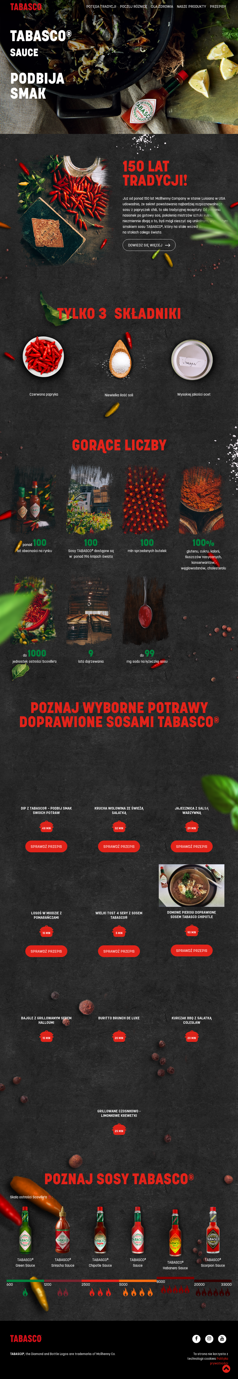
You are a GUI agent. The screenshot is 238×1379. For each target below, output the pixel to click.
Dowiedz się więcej (149, 246)
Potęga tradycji (101, 7)
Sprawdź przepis (46, 847)
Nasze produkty (191, 7)
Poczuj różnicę (133, 7)
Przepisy (218, 7)
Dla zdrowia (162, 7)
